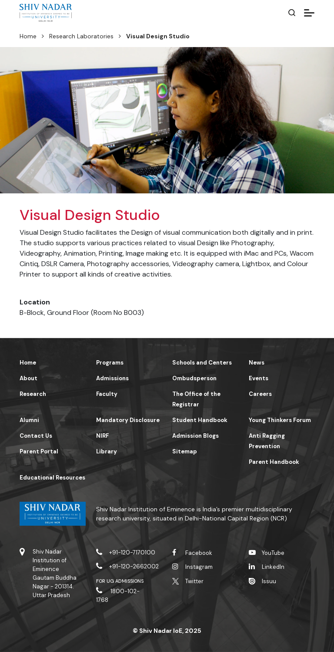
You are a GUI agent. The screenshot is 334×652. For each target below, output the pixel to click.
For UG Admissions (120, 581)
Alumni (29, 420)
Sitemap (184, 451)
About (28, 378)
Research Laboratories (81, 36)
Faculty (106, 394)
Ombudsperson (194, 378)
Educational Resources (52, 477)
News (256, 362)
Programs (110, 362)
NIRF (102, 435)
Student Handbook (199, 420)
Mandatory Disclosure (128, 420)
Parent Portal (39, 451)
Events (258, 378)
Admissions (112, 378)
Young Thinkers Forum (280, 420)
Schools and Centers (202, 362)
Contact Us (36, 435)
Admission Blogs (195, 435)
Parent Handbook (274, 462)
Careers (260, 394)
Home (28, 36)
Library (106, 451)
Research (33, 394)
